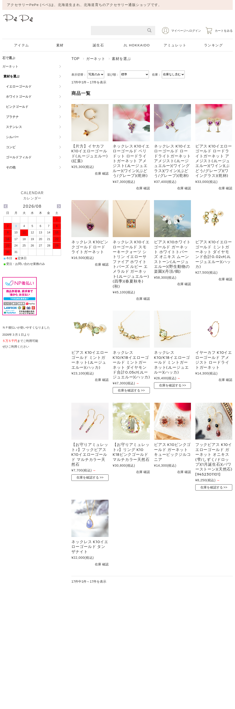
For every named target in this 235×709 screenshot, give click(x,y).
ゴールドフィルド (19, 157)
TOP (75, 59)
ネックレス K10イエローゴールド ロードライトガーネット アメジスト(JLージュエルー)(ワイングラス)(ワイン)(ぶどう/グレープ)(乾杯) (172, 161)
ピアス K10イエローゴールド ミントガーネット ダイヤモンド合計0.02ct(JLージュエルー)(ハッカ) (213, 254)
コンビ (11, 147)
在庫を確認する (129, 390)
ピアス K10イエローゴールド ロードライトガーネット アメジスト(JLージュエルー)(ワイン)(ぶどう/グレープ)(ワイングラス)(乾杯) (213, 161)
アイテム (21, 45)
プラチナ (12, 117)
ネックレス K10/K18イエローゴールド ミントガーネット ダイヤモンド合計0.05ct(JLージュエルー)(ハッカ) (131, 364)
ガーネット (95, 59)
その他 (11, 167)
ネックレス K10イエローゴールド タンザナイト (89, 546)
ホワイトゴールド (19, 96)
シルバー (12, 137)
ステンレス (14, 127)
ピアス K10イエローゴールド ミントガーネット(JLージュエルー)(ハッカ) (89, 359)
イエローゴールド (19, 86)
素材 (60, 45)
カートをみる (224, 30)
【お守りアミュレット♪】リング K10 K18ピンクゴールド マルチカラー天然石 (131, 452)
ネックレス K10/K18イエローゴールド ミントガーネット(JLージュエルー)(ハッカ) (172, 362)
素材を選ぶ (11, 76)
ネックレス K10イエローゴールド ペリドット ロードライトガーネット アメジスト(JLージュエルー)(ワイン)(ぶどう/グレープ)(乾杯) (131, 161)
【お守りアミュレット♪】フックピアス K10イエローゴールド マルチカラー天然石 (89, 454)
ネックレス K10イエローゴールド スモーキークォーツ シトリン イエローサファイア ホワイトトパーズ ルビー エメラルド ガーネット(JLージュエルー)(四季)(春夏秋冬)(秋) (131, 263)
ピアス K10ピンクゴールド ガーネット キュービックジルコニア (172, 452)
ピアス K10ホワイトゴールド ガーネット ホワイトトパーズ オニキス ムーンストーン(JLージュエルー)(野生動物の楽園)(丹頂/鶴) (172, 256)
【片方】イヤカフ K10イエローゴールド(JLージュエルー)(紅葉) (89, 153)
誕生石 (98, 45)
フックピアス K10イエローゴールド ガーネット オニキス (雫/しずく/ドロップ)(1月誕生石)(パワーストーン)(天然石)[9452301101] (213, 459)
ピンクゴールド (17, 106)
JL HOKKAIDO (136, 45)
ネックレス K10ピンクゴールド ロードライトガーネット (89, 246)
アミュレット (175, 45)
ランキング (213, 45)
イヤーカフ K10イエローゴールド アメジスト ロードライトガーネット (213, 359)
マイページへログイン (186, 30)
